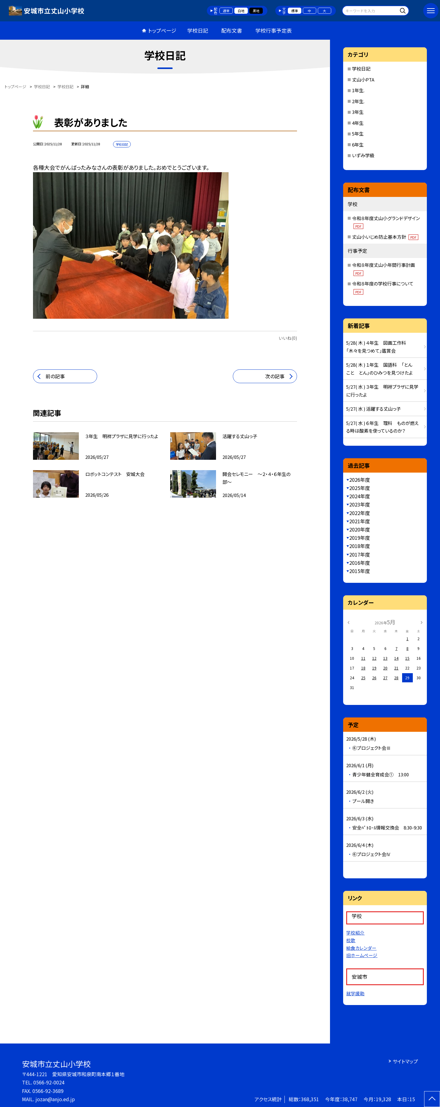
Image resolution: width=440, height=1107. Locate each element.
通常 (226, 10)
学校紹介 (355, 932)
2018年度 (359, 546)
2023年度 (359, 504)
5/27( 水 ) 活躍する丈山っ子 (373, 408)
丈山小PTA (363, 79)
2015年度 (359, 571)
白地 (241, 10)
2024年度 (359, 496)
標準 (294, 10)
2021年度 (359, 521)
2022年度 (359, 513)
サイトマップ (405, 1061)
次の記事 (274, 376)
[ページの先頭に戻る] (432, 1099)
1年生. (358, 90)
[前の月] (348, 621)
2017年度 (359, 554)
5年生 (358, 133)
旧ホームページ (361, 955)
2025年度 (359, 488)
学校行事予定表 (273, 30)
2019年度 (359, 537)
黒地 (256, 10)
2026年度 (359, 479)
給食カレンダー (361, 948)
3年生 (358, 112)
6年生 (358, 144)
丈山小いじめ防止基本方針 (385, 237)
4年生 (358, 123)
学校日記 (197, 30)
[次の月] (422, 621)
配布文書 (231, 30)
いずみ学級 (363, 155)
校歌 (350, 940)
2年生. (358, 101)
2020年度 (359, 529)
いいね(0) (288, 338)
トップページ (162, 30)
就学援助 (355, 993)
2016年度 (359, 562)
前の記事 (55, 376)
